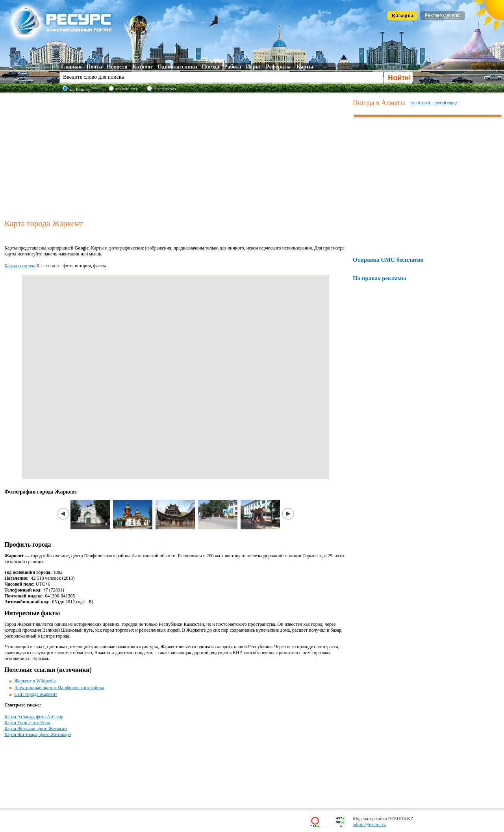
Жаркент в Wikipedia (35, 681)
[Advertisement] (177, 155)
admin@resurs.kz (369, 824)
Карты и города (19, 265)
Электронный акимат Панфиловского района (59, 687)
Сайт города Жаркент (35, 694)
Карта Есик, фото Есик (27, 722)
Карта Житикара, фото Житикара (37, 734)
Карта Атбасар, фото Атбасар (33, 716)
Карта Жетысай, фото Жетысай (35, 728)
